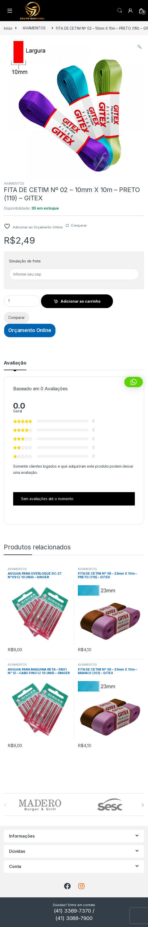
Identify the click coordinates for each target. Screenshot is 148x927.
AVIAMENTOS (34, 28)
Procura (119, 10)
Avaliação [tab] (15, 363)
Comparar (79, 225)
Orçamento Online (29, 330)
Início (8, 28)
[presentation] (143, 805)
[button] (139, 47)
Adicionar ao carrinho (81, 301)
